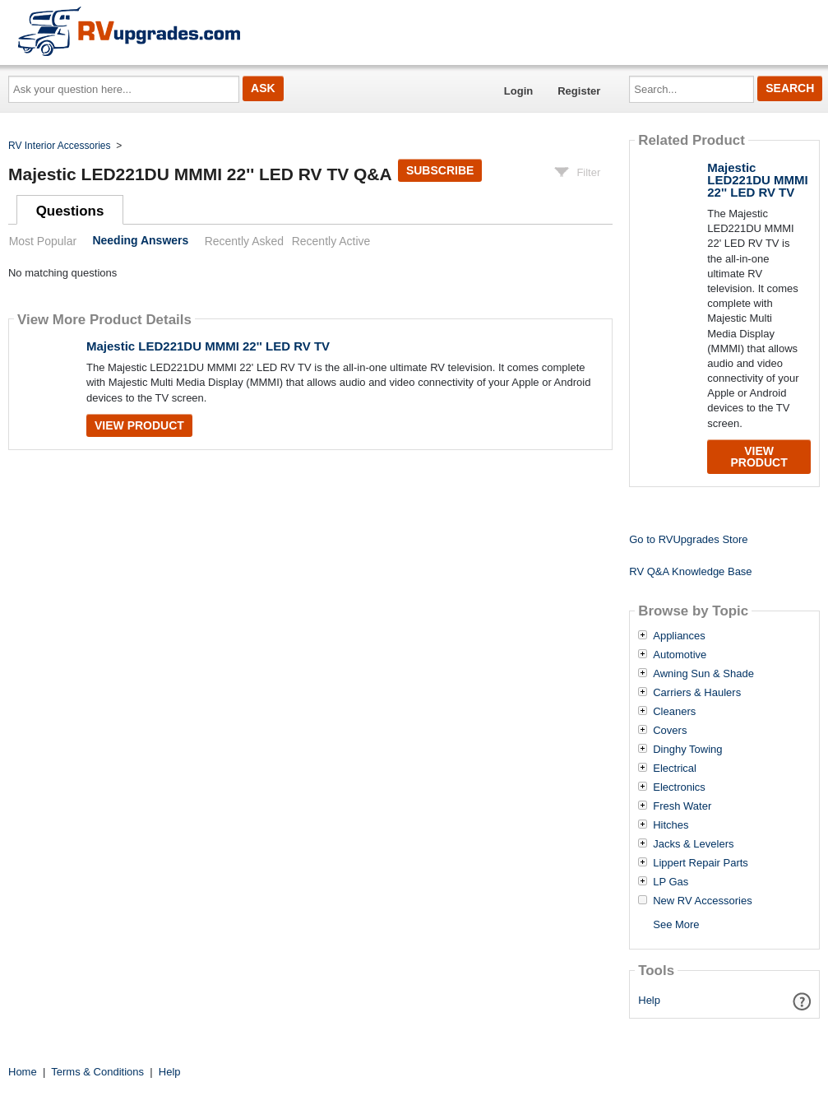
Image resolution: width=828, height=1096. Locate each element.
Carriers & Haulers (697, 693)
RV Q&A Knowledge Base (690, 571)
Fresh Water (682, 806)
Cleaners (674, 712)
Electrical (674, 768)
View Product (139, 425)
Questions (70, 211)
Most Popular (42, 241)
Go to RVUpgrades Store (688, 539)
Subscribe (440, 170)
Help (649, 1000)
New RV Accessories (702, 901)
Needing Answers (140, 241)
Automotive (679, 655)
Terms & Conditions (97, 1072)
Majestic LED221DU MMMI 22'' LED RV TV (208, 346)
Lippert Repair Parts (700, 863)
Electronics (679, 787)
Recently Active (331, 241)
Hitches (670, 825)
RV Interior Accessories (59, 145)
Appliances (679, 636)
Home (22, 1072)
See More (676, 924)
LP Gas (670, 882)
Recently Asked (244, 241)
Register (578, 91)
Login (518, 91)
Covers (670, 730)
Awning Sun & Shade (703, 674)
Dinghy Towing (687, 749)
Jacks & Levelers (693, 844)
